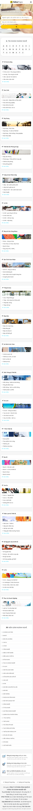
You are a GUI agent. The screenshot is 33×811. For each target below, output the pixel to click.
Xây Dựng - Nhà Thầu (8, 128)
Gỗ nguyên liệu (7, 551)
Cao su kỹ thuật (7, 500)
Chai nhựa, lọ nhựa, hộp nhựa (11, 243)
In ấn (5, 570)
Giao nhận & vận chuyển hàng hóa (12, 274)
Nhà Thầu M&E (7, 135)
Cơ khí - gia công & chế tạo (10, 213)
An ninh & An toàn (9, 344)
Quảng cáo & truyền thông (10, 714)
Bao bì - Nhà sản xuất (8, 467)
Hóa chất (6, 90)
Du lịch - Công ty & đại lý (9, 410)
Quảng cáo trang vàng (16, 763)
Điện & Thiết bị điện (8, 652)
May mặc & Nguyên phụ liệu (10, 687)
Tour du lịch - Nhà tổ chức (10, 413)
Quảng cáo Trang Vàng (24, 782)
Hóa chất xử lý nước (8, 105)
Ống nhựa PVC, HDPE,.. (9, 248)
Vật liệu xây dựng (7, 735)
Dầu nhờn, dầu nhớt (8, 79)
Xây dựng (6, 118)
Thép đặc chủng (7, 302)
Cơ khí (5, 203)
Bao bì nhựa (6, 246)
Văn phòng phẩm (7, 164)
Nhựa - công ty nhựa (8, 241)
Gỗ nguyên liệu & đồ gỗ (11, 542)
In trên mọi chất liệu (8, 587)
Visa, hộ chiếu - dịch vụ (9, 418)
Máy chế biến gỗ (7, 333)
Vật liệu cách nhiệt (8, 528)
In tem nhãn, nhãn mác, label (11, 585)
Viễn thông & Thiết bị (10, 372)
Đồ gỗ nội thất (7, 556)
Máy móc (6, 316)
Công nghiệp (6, 649)
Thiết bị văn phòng (8, 161)
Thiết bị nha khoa (7, 446)
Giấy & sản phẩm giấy (10, 175)
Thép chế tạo (6, 305)
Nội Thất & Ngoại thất (9, 700)
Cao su (6, 485)
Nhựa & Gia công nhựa (10, 231)
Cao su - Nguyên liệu (8, 495)
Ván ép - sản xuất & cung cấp (10, 554)
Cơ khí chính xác (7, 215)
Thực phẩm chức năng (9, 441)
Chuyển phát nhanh (8, 277)
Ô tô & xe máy (8, 62)
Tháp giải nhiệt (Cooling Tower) (11, 531)
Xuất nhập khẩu (7, 745)
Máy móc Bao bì (7, 331)
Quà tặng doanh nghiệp (9, 711)
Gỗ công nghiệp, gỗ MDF (9, 559)
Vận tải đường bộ (7, 272)
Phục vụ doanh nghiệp (10, 598)
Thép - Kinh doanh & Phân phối (11, 300)
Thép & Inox (7, 288)
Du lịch (6, 400)
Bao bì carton (6, 474)
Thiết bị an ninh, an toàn (9, 356)
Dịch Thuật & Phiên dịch (9, 613)
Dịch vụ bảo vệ (7, 359)
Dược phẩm (6, 439)
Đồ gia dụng (6, 659)
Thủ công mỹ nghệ (8, 724)
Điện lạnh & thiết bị (10, 513)
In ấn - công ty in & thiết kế (10, 580)
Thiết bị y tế (6, 443)
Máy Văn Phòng (7, 156)
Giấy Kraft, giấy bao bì (9, 187)
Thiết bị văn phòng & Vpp (11, 147)
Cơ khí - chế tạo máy (8, 218)
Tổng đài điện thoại (8, 385)
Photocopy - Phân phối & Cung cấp (12, 159)
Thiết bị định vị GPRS (8, 389)
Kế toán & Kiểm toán (8, 610)
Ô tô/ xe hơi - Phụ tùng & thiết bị (12, 72)
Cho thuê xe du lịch (8, 415)
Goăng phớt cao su (8, 502)
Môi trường (6, 694)
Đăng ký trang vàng (16, 755)
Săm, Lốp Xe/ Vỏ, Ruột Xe (10, 77)
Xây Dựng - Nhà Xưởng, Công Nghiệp (13, 133)
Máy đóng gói (6, 328)
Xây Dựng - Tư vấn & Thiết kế (10, 131)
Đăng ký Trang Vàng (10, 782)
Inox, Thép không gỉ (8, 297)
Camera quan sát (7, 354)
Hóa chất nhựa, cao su (9, 107)
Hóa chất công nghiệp (9, 102)
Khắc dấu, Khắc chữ (8, 615)
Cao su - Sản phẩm (8, 497)
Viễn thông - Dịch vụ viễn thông (11, 387)
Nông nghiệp (6, 704)
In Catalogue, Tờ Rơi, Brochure (11, 582)
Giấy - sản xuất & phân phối (10, 185)
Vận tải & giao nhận (9, 259)
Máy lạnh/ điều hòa (8, 526)
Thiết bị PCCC (6, 361)
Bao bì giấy (6, 192)
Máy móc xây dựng (8, 326)
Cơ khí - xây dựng (7, 220)
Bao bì (5, 457)
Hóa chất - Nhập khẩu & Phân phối (12, 100)
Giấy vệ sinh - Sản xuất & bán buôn (12, 189)
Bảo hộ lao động (7, 639)
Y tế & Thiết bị (8, 429)
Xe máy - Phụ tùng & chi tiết (10, 74)
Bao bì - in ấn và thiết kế (9, 469)
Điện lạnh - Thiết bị (8, 523)
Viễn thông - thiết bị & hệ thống (11, 382)
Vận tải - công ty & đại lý (9, 269)
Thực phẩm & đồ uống (9, 728)
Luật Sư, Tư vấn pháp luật (9, 608)
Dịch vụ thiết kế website (16, 771)
